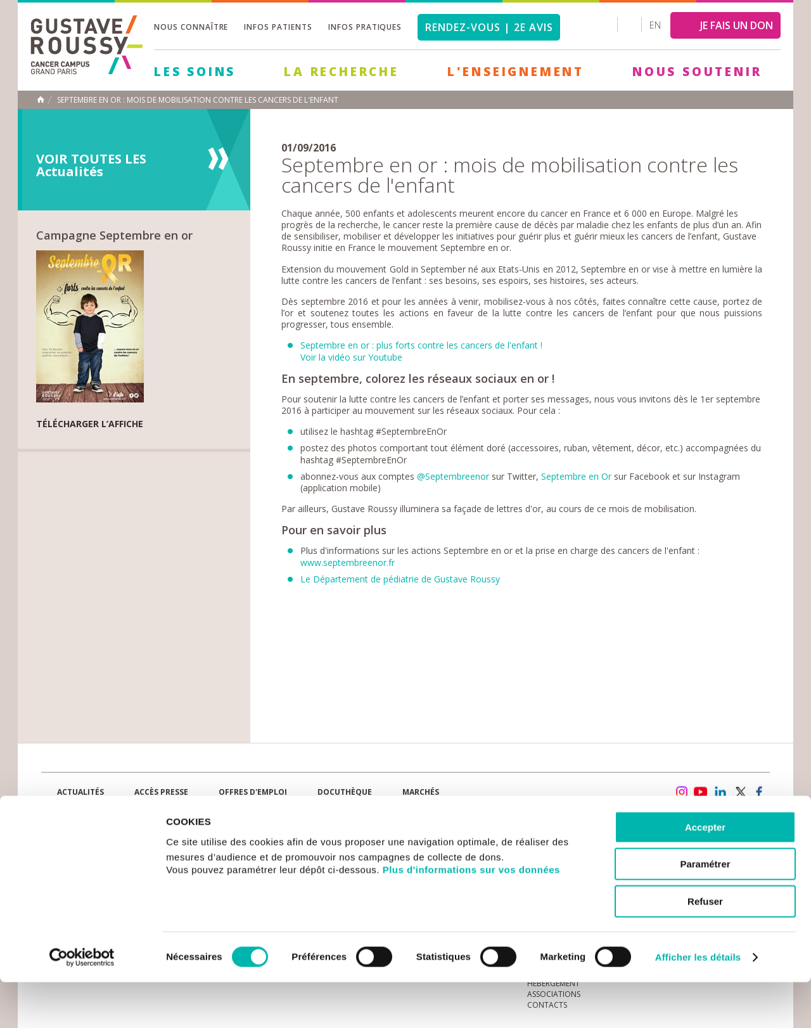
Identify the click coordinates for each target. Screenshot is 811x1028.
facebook (760, 792)
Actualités (80, 792)
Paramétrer (705, 910)
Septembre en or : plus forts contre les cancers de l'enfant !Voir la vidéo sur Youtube (421, 351)
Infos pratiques (365, 27)
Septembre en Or (576, 476)
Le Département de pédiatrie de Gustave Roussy (400, 579)
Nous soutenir (697, 71)
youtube (701, 792)
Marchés (420, 792)
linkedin (720, 792)
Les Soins (195, 71)
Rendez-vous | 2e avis (488, 27)
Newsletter (637, 798)
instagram (681, 792)
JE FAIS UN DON (736, 25)
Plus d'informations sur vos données (471, 915)
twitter (740, 792)
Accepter (705, 873)
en (655, 25)
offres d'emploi (253, 792)
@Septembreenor (453, 476)
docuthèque (344, 792)
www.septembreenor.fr (347, 562)
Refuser (705, 947)
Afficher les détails (698, 1003)
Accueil (40, 99)
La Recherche (341, 71)
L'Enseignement (515, 71)
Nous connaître (191, 27)
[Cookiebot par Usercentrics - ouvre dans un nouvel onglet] (82, 1003)
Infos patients (278, 27)
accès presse (161, 792)
